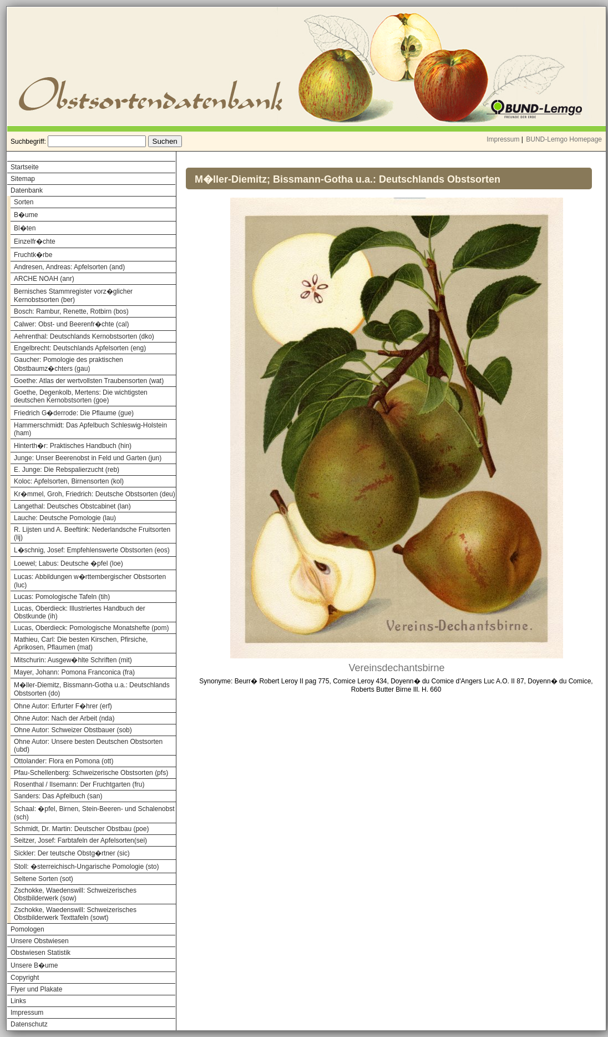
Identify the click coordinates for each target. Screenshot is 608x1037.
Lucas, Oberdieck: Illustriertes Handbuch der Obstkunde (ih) (79, 612)
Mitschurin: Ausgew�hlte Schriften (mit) (73, 660)
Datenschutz (29, 1024)
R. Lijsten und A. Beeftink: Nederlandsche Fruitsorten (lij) (92, 533)
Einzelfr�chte (34, 241)
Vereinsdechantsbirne (396, 667)
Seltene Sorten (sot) (43, 879)
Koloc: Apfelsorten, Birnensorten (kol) (69, 481)
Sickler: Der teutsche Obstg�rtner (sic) (72, 853)
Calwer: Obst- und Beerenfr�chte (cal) (71, 324)
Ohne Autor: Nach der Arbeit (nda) (64, 718)
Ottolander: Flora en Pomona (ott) (63, 761)
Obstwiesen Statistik (40, 953)
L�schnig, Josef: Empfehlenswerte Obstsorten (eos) (92, 550)
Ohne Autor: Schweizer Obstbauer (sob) (73, 730)
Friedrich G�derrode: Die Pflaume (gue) (74, 413)
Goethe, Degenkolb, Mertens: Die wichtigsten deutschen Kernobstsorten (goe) (81, 396)
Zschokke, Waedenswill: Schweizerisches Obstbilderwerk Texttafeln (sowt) (75, 914)
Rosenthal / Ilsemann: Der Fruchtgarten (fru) (79, 784)
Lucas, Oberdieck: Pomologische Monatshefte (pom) (91, 628)
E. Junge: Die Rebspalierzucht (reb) (66, 470)
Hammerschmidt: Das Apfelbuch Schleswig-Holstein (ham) (90, 429)
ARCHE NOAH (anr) (44, 279)
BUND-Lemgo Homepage (564, 139)
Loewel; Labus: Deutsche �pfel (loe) (68, 563)
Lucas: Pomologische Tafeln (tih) (62, 597)
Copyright (25, 977)
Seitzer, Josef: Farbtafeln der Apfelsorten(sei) (80, 840)
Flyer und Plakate (36, 989)
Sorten (23, 202)
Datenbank (27, 190)
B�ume (26, 215)
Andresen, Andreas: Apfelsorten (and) (69, 267)
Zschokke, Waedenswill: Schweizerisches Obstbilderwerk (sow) (75, 894)
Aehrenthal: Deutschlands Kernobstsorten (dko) (84, 336)
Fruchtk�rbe (33, 255)
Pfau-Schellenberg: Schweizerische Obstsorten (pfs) (91, 773)
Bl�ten (25, 228)
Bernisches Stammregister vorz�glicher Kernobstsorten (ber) (73, 296)
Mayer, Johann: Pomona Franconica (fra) (74, 672)
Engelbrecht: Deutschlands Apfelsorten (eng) (80, 348)
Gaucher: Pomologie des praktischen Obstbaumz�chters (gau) (68, 364)
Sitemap (23, 179)
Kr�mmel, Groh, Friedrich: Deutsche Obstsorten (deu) (94, 494)
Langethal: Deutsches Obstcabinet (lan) (72, 506)
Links (18, 1001)
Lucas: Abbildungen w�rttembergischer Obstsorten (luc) (90, 581)
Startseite (25, 167)
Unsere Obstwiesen (40, 941)
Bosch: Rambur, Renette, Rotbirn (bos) (71, 311)
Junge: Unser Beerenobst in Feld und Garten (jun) (87, 458)
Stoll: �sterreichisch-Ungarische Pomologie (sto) (86, 866)
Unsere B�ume (34, 965)
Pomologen (27, 929)
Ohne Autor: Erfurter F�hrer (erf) (63, 706)
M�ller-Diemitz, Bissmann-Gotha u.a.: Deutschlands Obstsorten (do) (92, 689)
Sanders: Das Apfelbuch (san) (58, 796)
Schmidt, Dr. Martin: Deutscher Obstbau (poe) (81, 829)
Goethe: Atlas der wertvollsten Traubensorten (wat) (89, 381)
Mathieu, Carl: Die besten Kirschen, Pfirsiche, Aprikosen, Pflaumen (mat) (81, 643)
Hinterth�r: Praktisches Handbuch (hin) (72, 446)
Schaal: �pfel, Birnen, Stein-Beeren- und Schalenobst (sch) (94, 813)
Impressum (503, 139)
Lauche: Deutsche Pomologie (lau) (65, 518)
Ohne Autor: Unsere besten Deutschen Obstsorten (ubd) (88, 745)
